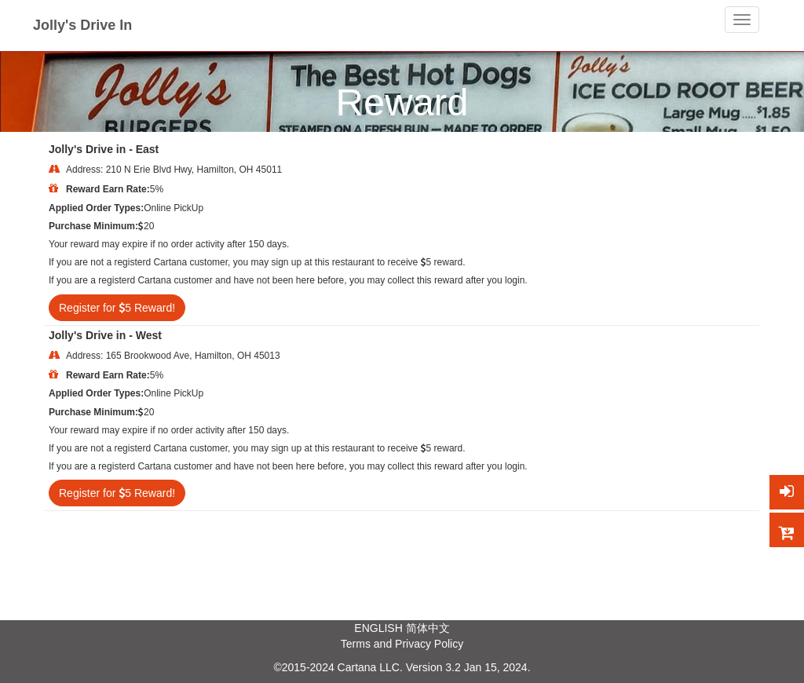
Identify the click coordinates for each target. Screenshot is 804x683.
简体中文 (428, 628)
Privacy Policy (429, 643)
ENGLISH (378, 628)
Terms (356, 643)
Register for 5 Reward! (117, 307)
